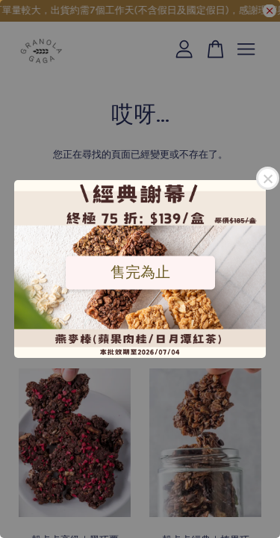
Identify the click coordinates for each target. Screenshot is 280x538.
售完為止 (140, 272)
